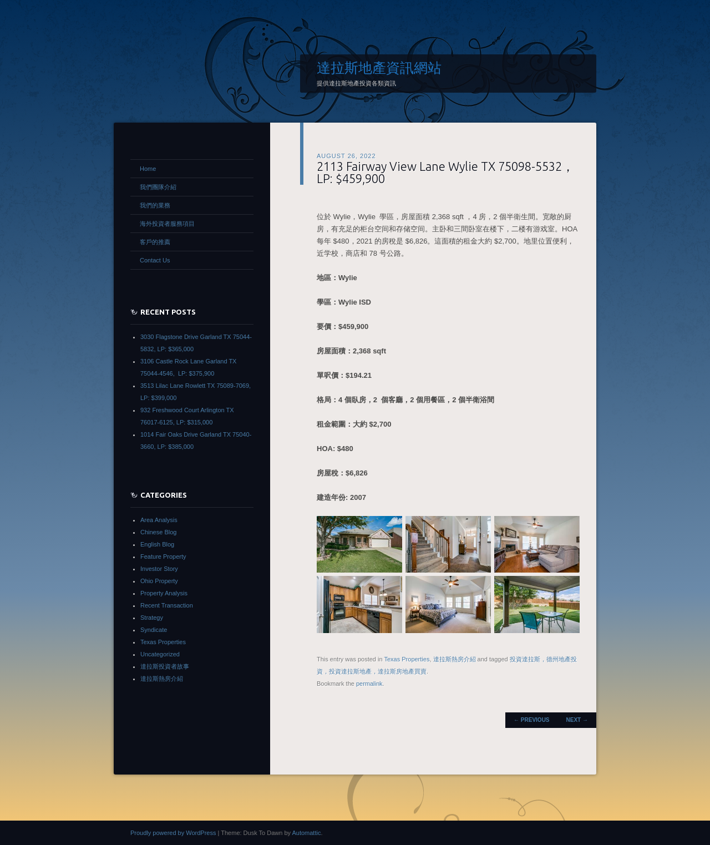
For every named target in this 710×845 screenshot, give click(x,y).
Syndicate (153, 629)
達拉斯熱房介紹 (454, 659)
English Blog (157, 544)
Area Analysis (159, 520)
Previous (531, 720)
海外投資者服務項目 (167, 223)
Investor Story (159, 568)
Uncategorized (160, 654)
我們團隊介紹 (158, 187)
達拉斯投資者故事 (164, 666)
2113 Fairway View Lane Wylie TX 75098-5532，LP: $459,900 (445, 172)
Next (577, 720)
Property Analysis (163, 593)
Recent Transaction (166, 605)
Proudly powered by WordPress (173, 832)
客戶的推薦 (155, 242)
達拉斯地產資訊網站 (379, 67)
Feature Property (163, 556)
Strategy (151, 617)
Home (148, 168)
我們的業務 (155, 205)
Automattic (306, 832)
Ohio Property (159, 581)
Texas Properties (406, 659)
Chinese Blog (158, 532)
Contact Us (155, 260)
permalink (369, 683)
